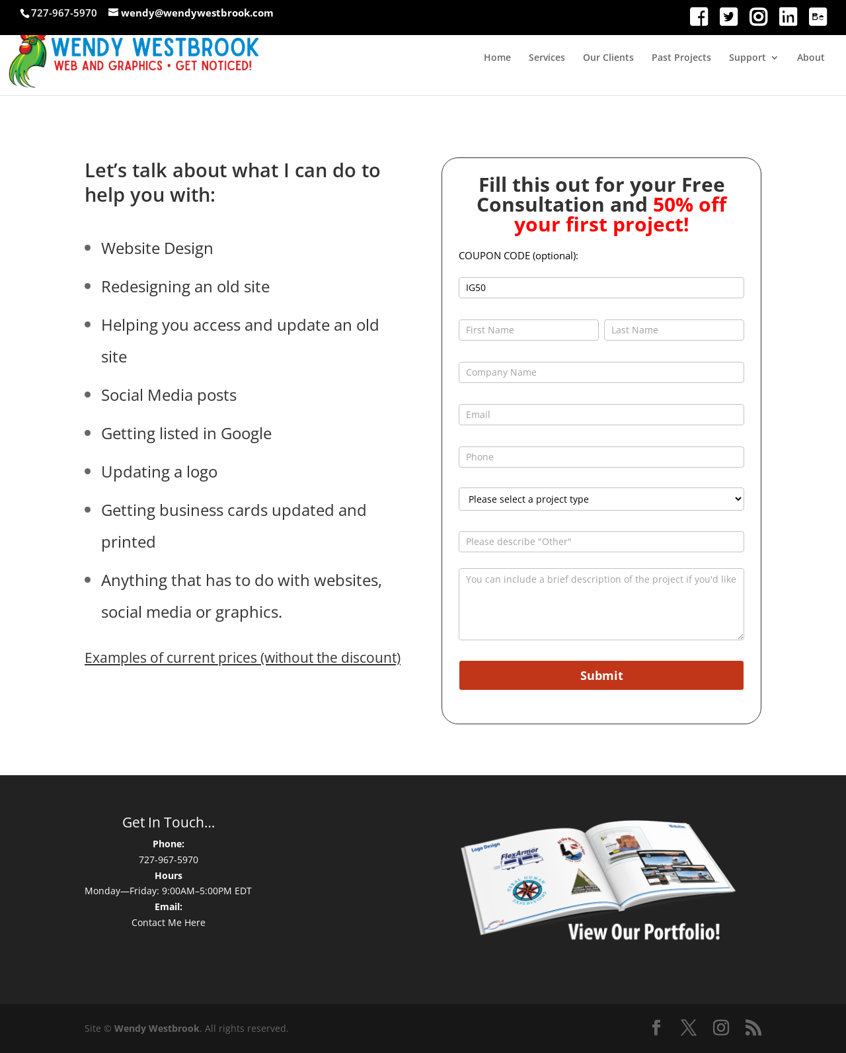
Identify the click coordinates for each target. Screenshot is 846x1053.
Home (497, 58)
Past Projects (681, 58)
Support (747, 58)
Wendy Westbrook (157, 1028)
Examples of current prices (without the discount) (243, 657)
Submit (601, 675)
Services (547, 58)
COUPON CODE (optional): (518, 255)
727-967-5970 (168, 859)
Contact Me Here (169, 922)
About (811, 58)
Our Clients (608, 58)
